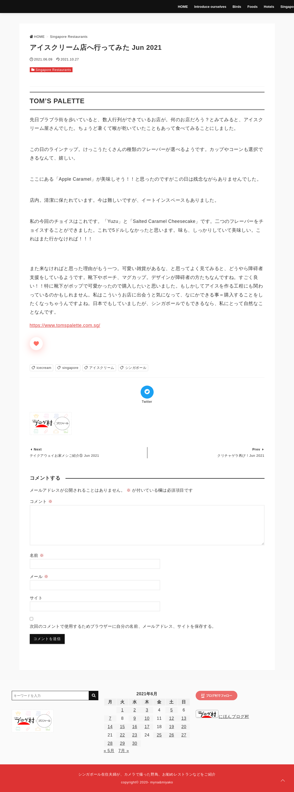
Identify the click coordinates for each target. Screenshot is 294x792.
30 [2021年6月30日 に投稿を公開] (134, 743)
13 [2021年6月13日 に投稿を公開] (183, 718)
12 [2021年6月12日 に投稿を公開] (171, 718)
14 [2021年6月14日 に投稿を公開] (110, 726)
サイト (36, 598)
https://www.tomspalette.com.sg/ (65, 325)
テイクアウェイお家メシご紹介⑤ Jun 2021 (64, 456)
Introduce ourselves (192, 6)
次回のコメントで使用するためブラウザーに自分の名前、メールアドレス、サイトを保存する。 (123, 626)
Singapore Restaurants (53, 70)
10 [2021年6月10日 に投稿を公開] (147, 718)
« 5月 (109, 750)
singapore (70, 368)
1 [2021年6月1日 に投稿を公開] (122, 710)
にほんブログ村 (222, 716)
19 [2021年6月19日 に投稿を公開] (171, 726)
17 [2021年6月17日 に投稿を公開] (147, 726)
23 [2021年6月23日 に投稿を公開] (134, 735)
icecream (44, 368)
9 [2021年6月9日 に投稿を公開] (135, 718)
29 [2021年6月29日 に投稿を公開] (122, 743)
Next (38, 449)
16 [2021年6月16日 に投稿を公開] (134, 726)
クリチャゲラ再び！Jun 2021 (241, 456)
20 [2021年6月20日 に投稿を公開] (183, 726)
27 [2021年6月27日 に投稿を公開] (183, 735)
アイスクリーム (101, 368)
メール (39, 576)
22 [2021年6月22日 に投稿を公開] (122, 735)
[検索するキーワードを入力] (50, 695)
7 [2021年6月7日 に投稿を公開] (110, 718)
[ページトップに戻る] (283, 781)
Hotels (250, 6)
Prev (256, 449)
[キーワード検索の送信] (93, 695)
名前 (37, 555)
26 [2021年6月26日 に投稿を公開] (171, 735)
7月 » (123, 750)
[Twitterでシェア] (147, 392)
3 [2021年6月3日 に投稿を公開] (147, 710)
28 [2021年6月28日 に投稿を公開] (110, 743)
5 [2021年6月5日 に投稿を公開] (171, 710)
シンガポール (136, 368)
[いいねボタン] (36, 343)
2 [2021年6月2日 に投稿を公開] (135, 710)
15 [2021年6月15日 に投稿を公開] (122, 726)
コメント (41, 501)
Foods (234, 6)
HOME (165, 6)
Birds (218, 6)
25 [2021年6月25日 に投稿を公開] (159, 735)
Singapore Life (273, 6)
